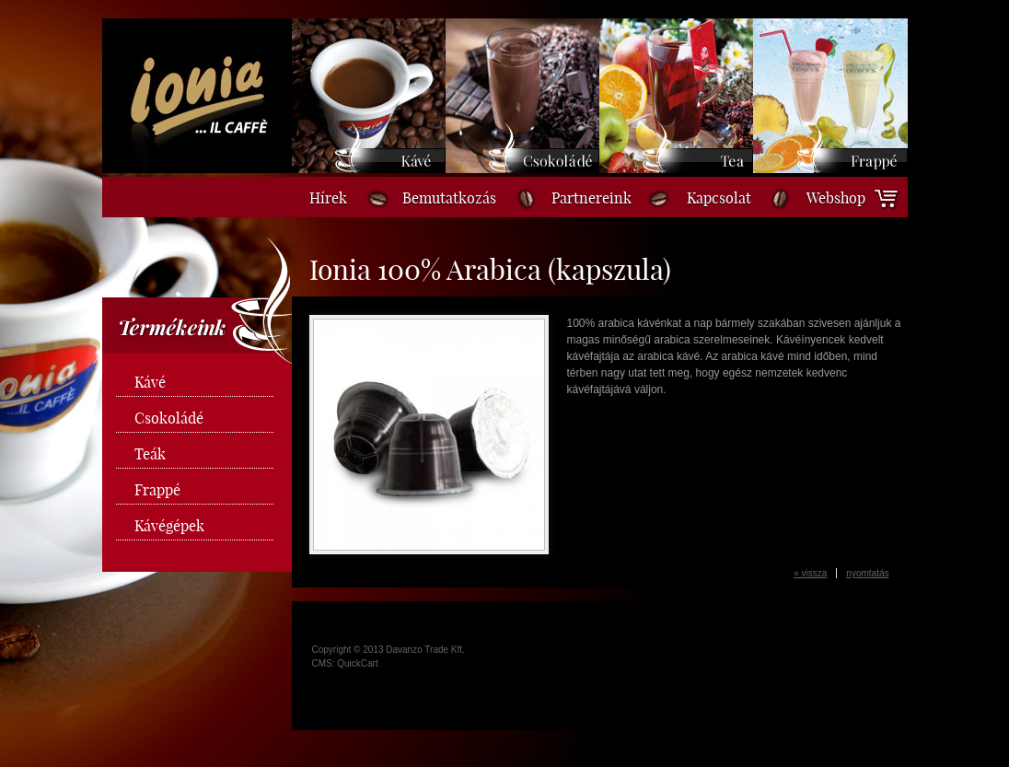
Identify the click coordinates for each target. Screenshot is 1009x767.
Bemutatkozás (449, 198)
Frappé (157, 490)
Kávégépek (169, 526)
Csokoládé (168, 418)
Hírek (328, 198)
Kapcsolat (719, 198)
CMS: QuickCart (345, 663)
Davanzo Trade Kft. (425, 650)
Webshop (835, 198)
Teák (150, 454)
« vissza (810, 573)
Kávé (150, 382)
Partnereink (591, 198)
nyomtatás (867, 573)
